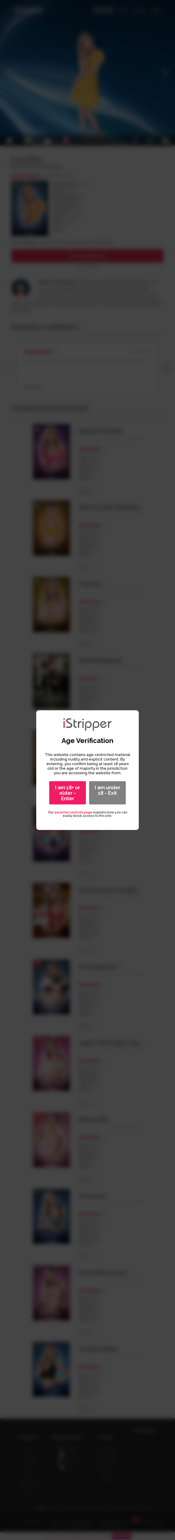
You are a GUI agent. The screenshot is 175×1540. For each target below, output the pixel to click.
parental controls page (73, 812)
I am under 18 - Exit (108, 790)
